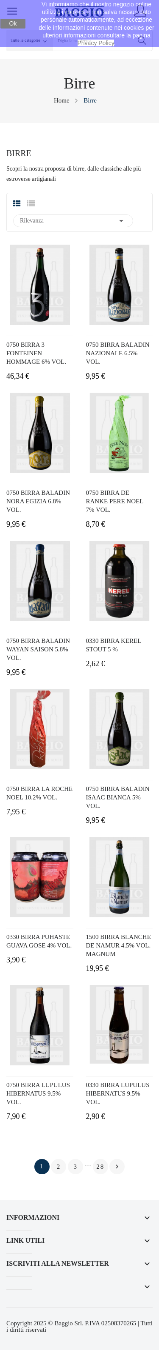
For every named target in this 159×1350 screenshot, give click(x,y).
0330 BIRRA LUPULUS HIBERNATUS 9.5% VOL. (118, 1093)
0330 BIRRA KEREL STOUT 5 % (113, 645)
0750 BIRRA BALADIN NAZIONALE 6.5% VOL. (118, 353)
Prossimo (117, 1166)
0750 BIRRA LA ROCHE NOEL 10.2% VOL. (39, 793)
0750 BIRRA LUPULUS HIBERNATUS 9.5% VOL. (38, 1093)
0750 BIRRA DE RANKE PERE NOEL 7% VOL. (114, 501)
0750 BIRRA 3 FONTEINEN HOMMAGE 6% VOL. (36, 353)
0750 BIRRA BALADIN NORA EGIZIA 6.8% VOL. (38, 501)
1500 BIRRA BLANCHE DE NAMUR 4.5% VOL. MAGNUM (118, 945)
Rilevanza (73, 221)
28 (100, 1166)
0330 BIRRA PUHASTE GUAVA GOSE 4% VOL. (39, 941)
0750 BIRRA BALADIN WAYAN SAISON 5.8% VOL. (38, 649)
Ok (13, 23)
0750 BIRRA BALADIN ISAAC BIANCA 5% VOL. (118, 797)
